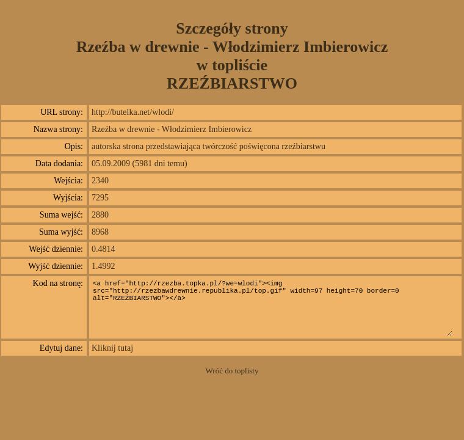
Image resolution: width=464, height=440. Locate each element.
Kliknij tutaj (112, 348)
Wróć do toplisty (232, 370)
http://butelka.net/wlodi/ (133, 112)
